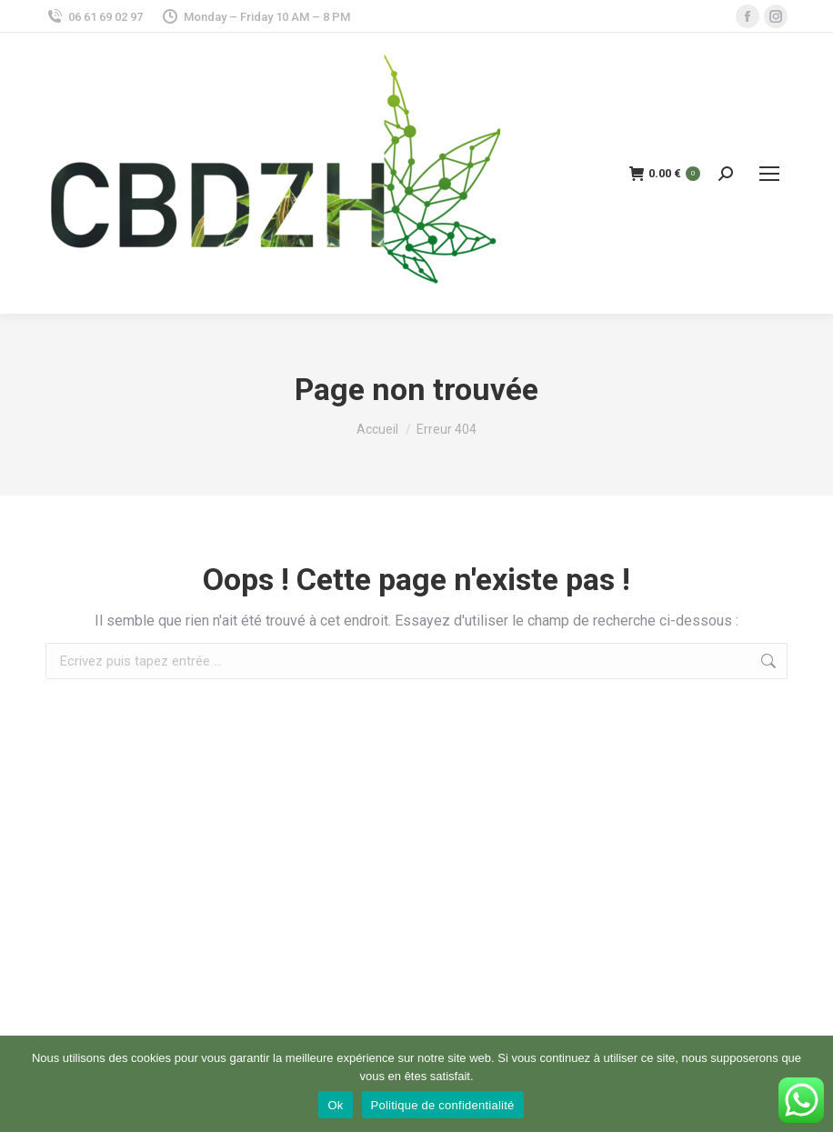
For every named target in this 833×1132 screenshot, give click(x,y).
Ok (335, 1105)
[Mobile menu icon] (769, 173)
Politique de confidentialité (443, 1105)
